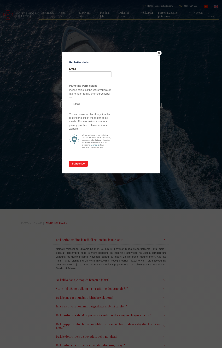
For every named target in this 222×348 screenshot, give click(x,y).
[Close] (159, 53)
